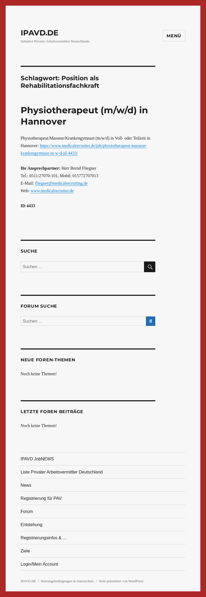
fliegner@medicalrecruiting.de (61, 183)
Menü (174, 35)
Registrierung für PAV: (41, 498)
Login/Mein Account (39, 564)
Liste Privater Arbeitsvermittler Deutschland (62, 472)
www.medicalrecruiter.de (52, 190)
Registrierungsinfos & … (44, 538)
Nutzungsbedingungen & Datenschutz (67, 581)
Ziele (25, 551)
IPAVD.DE (39, 32)
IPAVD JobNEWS (37, 459)
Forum (27, 511)
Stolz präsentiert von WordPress (121, 581)
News (26, 485)
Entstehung (31, 524)
